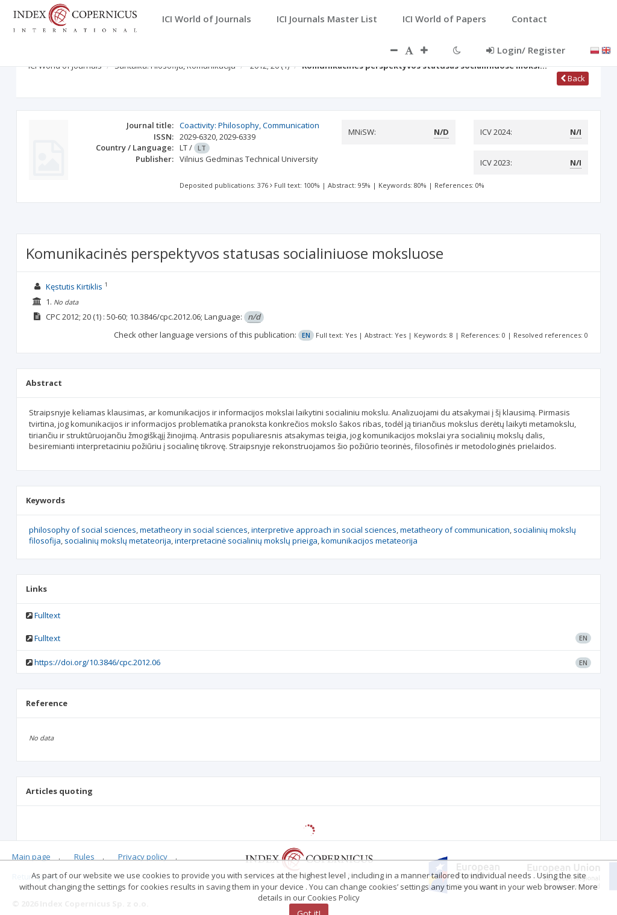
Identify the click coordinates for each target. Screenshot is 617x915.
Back (572, 78)
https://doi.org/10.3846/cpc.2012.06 (97, 662)
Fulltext (47, 615)
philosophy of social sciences (82, 529)
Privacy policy (143, 856)
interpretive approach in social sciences (323, 529)
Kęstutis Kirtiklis (74, 286)
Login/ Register (525, 50)
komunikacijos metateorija (369, 540)
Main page (31, 856)
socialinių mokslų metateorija (117, 540)
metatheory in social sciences (194, 529)
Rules (84, 856)
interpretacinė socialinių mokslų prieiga (246, 540)
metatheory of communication (455, 529)
